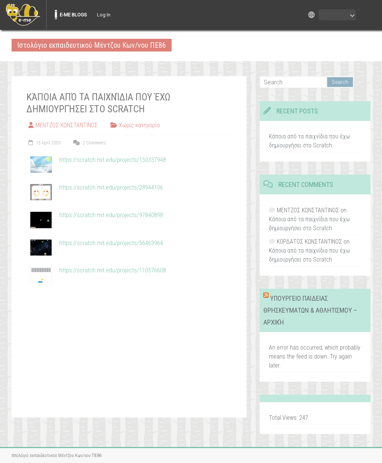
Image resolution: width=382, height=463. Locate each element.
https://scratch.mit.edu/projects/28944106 (111, 187)
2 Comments (88, 143)
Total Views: (284, 417)
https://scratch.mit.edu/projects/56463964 (111, 243)
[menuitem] (23, 15)
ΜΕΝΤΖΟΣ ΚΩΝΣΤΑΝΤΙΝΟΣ (66, 125)
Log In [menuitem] (103, 15)
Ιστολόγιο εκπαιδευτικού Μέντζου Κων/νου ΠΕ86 (91, 45)
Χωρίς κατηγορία (139, 125)
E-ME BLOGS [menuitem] (73, 15)
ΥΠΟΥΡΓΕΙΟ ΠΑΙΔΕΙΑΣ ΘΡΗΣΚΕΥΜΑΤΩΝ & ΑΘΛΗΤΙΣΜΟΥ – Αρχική (310, 310)
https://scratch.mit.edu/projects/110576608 (112, 270)
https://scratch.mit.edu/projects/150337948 (112, 159)
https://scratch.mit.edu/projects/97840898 (111, 215)
